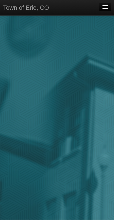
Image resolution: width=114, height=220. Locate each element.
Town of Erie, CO (26, 7)
